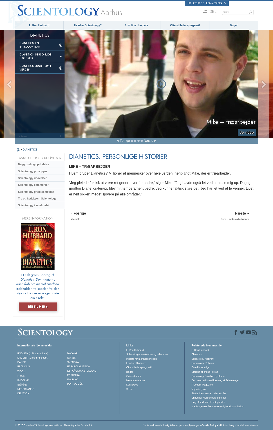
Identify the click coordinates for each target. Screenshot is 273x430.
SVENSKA (73, 362)
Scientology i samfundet (33, 205)
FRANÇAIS (23, 366)
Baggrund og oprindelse (33, 164)
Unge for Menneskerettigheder (208, 402)
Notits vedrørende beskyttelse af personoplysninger (171, 425)
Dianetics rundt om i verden (35, 68)
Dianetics (196, 354)
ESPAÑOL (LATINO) (78, 366)
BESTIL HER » (38, 306)
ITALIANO (72, 379)
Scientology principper (32, 171)
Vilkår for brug (226, 425)
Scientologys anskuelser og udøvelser (147, 354)
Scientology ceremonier (33, 184)
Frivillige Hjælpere (136, 25)
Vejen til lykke (198, 389)
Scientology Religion (202, 363)
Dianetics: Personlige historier (35, 56)
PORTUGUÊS (75, 383)
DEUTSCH (23, 393)
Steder (129, 389)
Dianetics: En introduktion (30, 45)
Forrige (125, 140)
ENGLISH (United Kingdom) (32, 357)
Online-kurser (133, 376)
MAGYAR (72, 353)
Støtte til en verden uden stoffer (208, 393)
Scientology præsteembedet (36, 191)
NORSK (71, 357)
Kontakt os (132, 384)
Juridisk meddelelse (247, 425)
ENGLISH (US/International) (32, 353)
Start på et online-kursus (204, 371)
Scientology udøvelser (32, 178)
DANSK (21, 362)
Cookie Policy (209, 425)
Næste (148, 140)
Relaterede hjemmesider (207, 3)
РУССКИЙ (23, 380)
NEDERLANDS (25, 389)
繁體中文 (22, 384)
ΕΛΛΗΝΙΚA (73, 375)
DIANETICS (30, 149)
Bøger (234, 25)
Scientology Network (202, 358)
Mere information (135, 380)
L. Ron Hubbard (39, 25)
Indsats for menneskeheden (141, 358)
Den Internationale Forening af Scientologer (215, 380)
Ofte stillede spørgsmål (185, 25)
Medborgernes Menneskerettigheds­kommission (217, 406)
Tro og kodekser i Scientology (37, 198)
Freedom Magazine (202, 384)
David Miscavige (200, 367)
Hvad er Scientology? (88, 25)
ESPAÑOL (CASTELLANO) (82, 370)
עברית (21, 371)
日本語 (21, 376)
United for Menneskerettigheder (208, 397)
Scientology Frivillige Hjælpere (208, 376)
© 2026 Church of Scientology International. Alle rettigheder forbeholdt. (53, 425)
